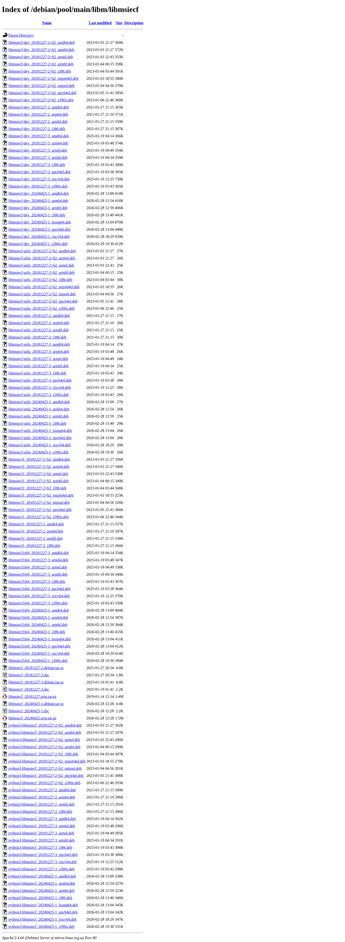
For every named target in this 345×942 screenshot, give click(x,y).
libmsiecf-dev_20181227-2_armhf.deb (38, 122)
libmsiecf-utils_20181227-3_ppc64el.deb (40, 380)
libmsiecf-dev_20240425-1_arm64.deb (38, 201)
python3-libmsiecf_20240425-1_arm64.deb (41, 883)
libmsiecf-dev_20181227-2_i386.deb (36, 129)
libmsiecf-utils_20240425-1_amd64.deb (39, 402)
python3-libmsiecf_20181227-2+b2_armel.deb (44, 740)
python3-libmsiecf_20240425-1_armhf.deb (41, 891)
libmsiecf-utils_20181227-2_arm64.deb (38, 323)
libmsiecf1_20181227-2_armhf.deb (35, 538)
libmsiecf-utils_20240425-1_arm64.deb (38, 409)
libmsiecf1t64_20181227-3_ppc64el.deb (39, 589)
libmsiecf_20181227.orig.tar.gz (32, 697)
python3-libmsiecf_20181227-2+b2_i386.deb (43, 754)
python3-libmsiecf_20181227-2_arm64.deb (41, 797)
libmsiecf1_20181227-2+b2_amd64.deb (39, 459)
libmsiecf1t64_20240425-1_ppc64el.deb (39, 646)
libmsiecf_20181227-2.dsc (28, 675)
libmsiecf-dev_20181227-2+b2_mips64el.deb (43, 78)
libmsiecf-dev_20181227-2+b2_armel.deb (40, 57)
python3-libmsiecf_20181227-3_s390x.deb (41, 869)
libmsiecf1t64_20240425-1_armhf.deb (38, 625)
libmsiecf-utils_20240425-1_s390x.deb (38, 452)
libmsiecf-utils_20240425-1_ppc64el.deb (40, 438)
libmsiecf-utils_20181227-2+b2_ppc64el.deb (43, 301)
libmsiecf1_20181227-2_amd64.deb (36, 524)
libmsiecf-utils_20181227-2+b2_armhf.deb (41, 272)
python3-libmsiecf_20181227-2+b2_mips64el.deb (46, 761)
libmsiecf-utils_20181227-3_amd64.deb (39, 344)
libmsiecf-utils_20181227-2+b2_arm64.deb (41, 258)
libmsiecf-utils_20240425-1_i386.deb (37, 423)
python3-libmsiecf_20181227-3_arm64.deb (41, 826)
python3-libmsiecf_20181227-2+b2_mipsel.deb (44, 768)
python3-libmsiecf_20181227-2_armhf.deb (41, 804)
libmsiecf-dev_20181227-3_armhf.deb (38, 157)
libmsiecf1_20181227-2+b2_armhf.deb (38, 481)
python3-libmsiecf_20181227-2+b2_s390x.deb (44, 783)
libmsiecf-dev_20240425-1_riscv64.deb (39, 237)
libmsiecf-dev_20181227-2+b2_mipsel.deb (41, 86)
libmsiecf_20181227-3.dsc (28, 689)
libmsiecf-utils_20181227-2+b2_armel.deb (41, 265)
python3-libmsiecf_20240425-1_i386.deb (40, 898)
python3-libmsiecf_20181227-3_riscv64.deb (42, 862)
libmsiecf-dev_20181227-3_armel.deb (37, 150)
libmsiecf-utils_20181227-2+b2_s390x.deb (41, 308)
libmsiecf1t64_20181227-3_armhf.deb (38, 574)
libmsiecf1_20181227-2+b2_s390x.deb (38, 517)
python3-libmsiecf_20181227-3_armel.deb (41, 833)
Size (119, 23)
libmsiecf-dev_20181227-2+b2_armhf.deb (41, 64)
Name (47, 23)
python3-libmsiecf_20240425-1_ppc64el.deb (42, 912)
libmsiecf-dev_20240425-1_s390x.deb (38, 244)
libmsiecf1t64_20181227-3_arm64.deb (38, 560)
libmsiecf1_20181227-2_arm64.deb (35, 531)
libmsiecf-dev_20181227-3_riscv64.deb (39, 179)
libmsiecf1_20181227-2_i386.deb (34, 546)
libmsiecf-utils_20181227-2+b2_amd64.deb (42, 251)
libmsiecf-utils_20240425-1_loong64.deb (40, 431)
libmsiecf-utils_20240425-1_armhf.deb (38, 416)
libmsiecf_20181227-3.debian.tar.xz (36, 682)
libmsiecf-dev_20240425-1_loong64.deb (39, 222)
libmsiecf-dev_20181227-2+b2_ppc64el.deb (42, 93)
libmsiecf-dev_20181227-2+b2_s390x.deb (41, 100)
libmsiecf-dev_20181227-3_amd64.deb (38, 136)
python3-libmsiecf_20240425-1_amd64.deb (42, 876)
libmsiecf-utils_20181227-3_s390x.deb (38, 395)
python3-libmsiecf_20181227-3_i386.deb (40, 847)
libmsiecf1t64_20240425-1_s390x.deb (38, 661)
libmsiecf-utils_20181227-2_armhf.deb (38, 330)
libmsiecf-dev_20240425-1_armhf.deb (38, 208)
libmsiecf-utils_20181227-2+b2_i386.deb (40, 280)
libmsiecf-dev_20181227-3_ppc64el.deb (39, 172)
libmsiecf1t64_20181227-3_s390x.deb (38, 603)
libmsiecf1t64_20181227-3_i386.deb (36, 582)
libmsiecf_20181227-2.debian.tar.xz (36, 668)
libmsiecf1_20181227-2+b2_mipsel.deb (39, 502)
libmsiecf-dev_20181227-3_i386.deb (36, 165)
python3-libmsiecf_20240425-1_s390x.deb (41, 927)
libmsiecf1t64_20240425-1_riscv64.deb (39, 653)
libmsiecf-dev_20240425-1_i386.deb (36, 215)
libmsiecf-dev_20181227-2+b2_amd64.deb (41, 42)
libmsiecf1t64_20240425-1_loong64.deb (39, 639)
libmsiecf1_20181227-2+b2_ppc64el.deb (40, 510)
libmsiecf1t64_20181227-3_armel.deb (37, 567)
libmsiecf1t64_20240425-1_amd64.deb (38, 610)
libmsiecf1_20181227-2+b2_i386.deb (37, 488)
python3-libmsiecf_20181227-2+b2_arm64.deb (44, 732)
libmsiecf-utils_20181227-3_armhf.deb (38, 366)
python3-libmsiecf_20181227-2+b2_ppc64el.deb (45, 776)
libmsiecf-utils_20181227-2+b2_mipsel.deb (42, 294)
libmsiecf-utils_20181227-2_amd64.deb (39, 316)
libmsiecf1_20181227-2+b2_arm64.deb (38, 467)
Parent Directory (21, 35)
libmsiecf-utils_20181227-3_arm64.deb (38, 352)
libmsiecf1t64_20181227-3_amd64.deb (38, 553)
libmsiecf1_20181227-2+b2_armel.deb (38, 474)
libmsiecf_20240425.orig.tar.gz (32, 718)
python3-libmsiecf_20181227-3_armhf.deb (41, 840)
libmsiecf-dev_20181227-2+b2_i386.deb (39, 71)
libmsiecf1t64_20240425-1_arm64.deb (38, 617)
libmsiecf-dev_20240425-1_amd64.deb (38, 193)
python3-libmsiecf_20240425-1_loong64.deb (43, 905)
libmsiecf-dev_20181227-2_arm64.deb (38, 114)
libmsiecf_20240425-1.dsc (28, 711)
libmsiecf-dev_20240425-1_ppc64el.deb (39, 229)
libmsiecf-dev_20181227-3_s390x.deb (38, 186)
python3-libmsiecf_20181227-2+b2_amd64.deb (45, 725)
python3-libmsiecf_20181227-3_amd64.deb (42, 819)
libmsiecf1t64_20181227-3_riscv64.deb (39, 596)
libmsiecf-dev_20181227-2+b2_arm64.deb (41, 50)
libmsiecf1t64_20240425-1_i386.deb (36, 632)
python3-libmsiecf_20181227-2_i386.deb (40, 812)
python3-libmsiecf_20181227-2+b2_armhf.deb (44, 747)
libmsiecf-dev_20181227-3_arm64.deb (38, 143)
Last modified (100, 23)
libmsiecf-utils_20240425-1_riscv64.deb (39, 445)
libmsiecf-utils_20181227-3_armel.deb (38, 359)
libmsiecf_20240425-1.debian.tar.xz (36, 704)
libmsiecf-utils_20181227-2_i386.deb (37, 337)
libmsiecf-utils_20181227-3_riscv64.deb (39, 387)
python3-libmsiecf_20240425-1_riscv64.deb (42, 919)
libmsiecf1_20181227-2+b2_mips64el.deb (41, 495)
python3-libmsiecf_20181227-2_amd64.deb (42, 790)
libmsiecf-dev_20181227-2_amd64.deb (38, 107)
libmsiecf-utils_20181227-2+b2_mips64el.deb (44, 287)
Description (133, 23)
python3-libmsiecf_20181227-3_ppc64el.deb (42, 855)
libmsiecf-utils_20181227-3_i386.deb (37, 373)
